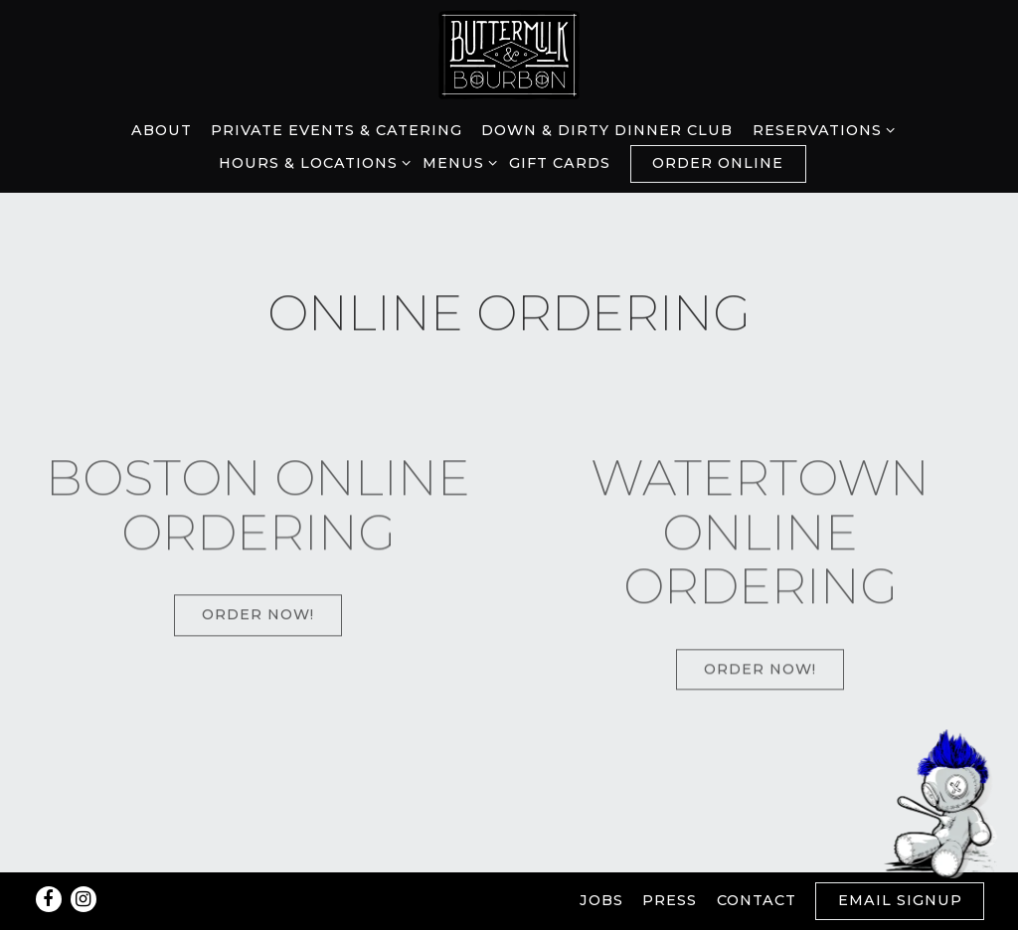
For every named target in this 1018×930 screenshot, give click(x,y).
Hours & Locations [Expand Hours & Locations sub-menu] (311, 162)
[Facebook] (49, 899)
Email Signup (900, 900)
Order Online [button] (717, 163)
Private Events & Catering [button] (336, 130)
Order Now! (258, 618)
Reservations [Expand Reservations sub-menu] (820, 129)
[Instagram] (83, 899)
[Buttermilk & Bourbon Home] (509, 53)
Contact (756, 900)
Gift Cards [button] (559, 163)
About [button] (161, 130)
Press (669, 900)
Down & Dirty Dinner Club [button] (607, 130)
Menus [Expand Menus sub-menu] (456, 162)
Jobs (601, 900)
